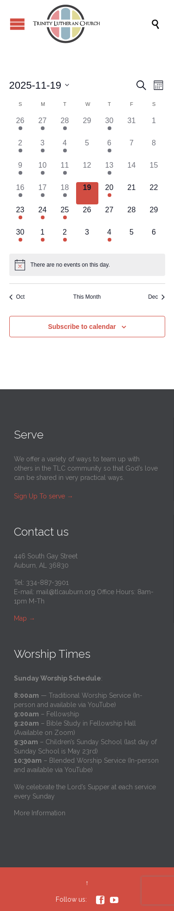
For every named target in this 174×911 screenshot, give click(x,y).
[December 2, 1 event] (65, 238)
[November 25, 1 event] (65, 215)
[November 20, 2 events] (109, 193)
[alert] (87, 265)
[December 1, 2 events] (43, 238)
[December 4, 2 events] (109, 238)
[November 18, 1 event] (65, 193)
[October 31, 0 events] (132, 126)
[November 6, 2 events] (109, 149)
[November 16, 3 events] (20, 193)
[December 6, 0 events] (154, 238)
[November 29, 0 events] (154, 215)
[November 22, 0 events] (154, 193)
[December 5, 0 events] (132, 238)
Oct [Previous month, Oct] (17, 297)
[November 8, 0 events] (154, 149)
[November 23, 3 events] (20, 215)
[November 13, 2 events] (109, 171)
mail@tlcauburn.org (65, 592)
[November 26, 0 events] (87, 215)
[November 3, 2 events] (43, 149)
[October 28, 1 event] (65, 126)
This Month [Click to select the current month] (87, 297)
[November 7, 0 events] (132, 149)
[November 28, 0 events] (132, 215)
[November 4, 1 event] (65, 149)
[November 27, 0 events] (109, 215)
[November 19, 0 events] (87, 193)
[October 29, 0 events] (87, 126)
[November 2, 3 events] (20, 149)
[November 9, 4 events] (20, 171)
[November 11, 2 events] (65, 171)
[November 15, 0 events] (154, 171)
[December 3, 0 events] (87, 238)
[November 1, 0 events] (154, 126)
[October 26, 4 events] (20, 126)
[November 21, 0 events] (132, 193)
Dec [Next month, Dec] (156, 297)
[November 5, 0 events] (87, 149)
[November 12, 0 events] (87, 171)
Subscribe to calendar (82, 326)
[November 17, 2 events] (43, 193)
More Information (39, 813)
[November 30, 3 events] (20, 238)
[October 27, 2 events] (43, 126)
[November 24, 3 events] (43, 215)
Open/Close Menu (17, 24)
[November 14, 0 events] (132, 171)
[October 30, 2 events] (109, 126)
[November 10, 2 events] (43, 171)
